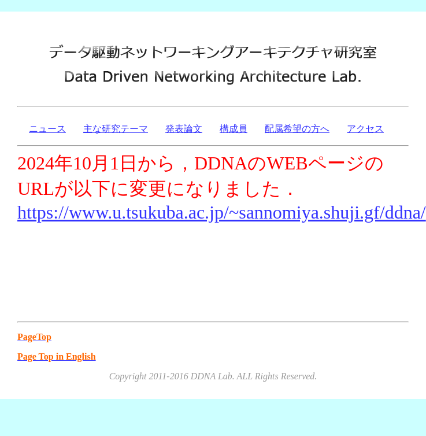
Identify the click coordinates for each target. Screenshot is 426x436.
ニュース (47, 129)
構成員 (233, 129)
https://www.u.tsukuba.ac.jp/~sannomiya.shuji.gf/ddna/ (221, 212)
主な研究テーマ (115, 129)
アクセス (365, 129)
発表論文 (183, 129)
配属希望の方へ (297, 129)
